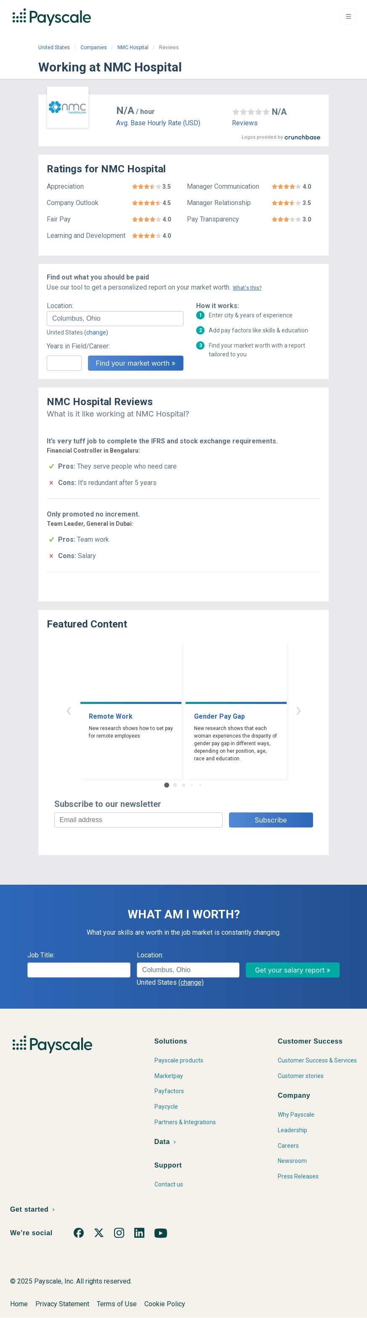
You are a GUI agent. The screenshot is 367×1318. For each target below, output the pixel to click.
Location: (60, 306)
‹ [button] (69, 710)
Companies (93, 47)
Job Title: (41, 955)
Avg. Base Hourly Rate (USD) (158, 123)
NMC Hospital (133, 47)
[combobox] (115, 318)
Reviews (245, 123)
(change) (96, 332)
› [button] (298, 710)
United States (54, 47)
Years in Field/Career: (78, 346)
